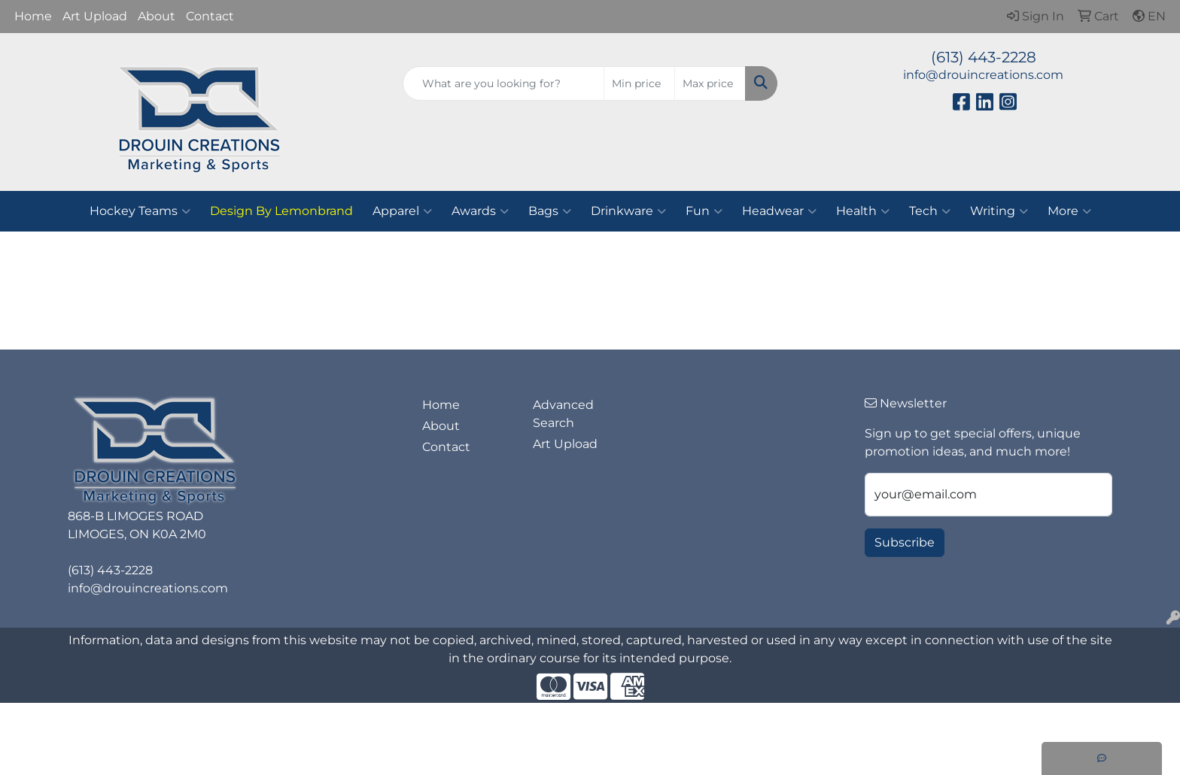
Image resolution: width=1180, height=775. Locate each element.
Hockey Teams (140, 211)
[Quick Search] (504, 83)
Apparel (402, 211)
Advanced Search (563, 414)
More (1069, 211)
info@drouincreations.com (983, 75)
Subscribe (904, 542)
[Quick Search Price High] (710, 83)
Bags (549, 211)
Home (33, 16)
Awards (480, 211)
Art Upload (94, 16)
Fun (704, 211)
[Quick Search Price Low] (639, 83)
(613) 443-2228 (983, 57)
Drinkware (628, 211)
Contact (210, 16)
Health (863, 211)
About (156, 16)
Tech (929, 211)
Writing (999, 211)
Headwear (779, 211)
